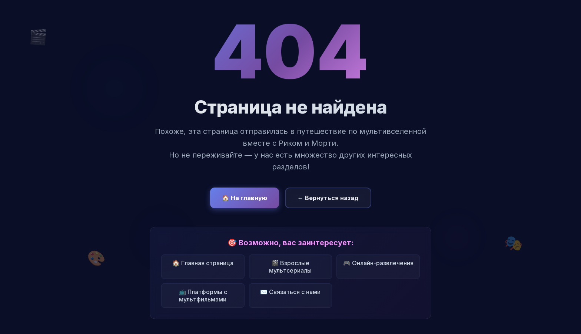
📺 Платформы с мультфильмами (203, 295)
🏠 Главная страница (202, 263)
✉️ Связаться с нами (290, 292)
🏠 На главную (244, 198)
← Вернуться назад (328, 198)
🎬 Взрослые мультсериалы (290, 266)
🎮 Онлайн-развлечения (378, 263)
